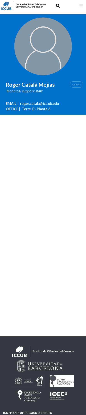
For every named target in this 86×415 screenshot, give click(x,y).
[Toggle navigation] (81, 5)
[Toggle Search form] (57, 6)
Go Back (76, 84)
